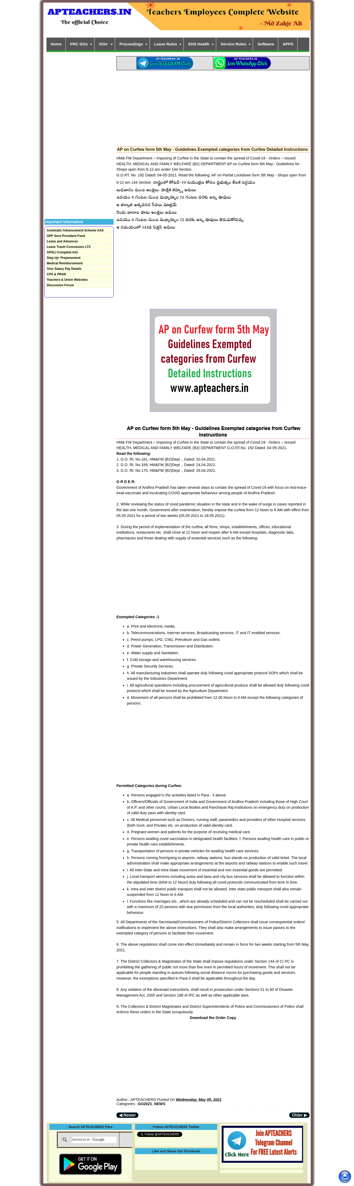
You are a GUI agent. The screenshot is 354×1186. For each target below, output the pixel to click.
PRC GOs (79, 44)
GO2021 (145, 1104)
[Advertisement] (213, 106)
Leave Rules (165, 44)
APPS (288, 44)
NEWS (159, 1104)
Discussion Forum (60, 285)
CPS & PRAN (56, 274)
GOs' (103, 44)
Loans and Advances (62, 241)
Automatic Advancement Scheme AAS (75, 230)
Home (56, 44)
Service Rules (233, 44)
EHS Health (198, 44)
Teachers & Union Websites (67, 280)
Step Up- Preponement (63, 258)
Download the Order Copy (213, 1018)
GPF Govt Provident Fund (66, 236)
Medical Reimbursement (65, 263)
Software (265, 44)
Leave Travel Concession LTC (69, 247)
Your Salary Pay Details (64, 269)
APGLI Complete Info (62, 252)
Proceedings (131, 44)
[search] (94, 1140)
